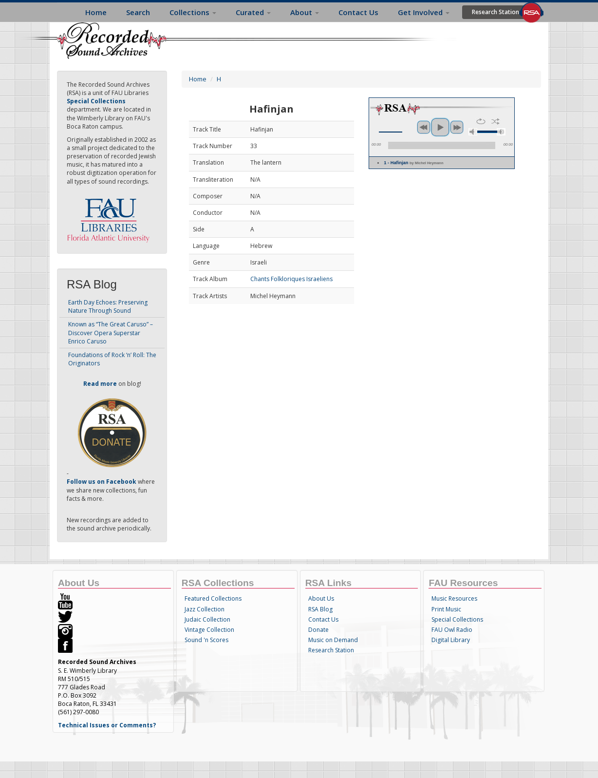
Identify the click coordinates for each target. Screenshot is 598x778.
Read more (100, 384)
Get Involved (423, 12)
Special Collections (457, 619)
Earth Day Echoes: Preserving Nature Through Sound (108, 306)
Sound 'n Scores (206, 640)
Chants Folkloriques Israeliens (291, 279)
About (304, 12)
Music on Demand (333, 640)
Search (138, 12)
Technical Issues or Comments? (107, 725)
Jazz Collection (204, 609)
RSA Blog (320, 609)
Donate (318, 630)
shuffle (495, 121)
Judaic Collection (207, 619)
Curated (253, 12)
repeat (481, 121)
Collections (192, 12)
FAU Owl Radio (451, 630)
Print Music (446, 609)
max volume (501, 131)
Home (96, 12)
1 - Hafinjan (413, 162)
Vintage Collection (209, 630)
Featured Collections (213, 598)
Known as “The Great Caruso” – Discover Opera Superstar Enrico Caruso (110, 332)
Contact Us (358, 12)
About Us (321, 598)
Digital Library (450, 640)
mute (472, 131)
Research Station (495, 12)
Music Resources (454, 598)
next (457, 127)
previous (423, 127)
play (440, 127)
